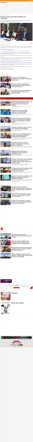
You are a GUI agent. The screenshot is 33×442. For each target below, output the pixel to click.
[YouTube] (15, 342)
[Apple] (19, 342)
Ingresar (31, 0)
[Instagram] (16, 342)
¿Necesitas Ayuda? (16, 341)
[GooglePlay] (20, 342)
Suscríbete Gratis (16, 287)
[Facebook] (12, 342)
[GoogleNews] (18, 342)
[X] (13, 342)
